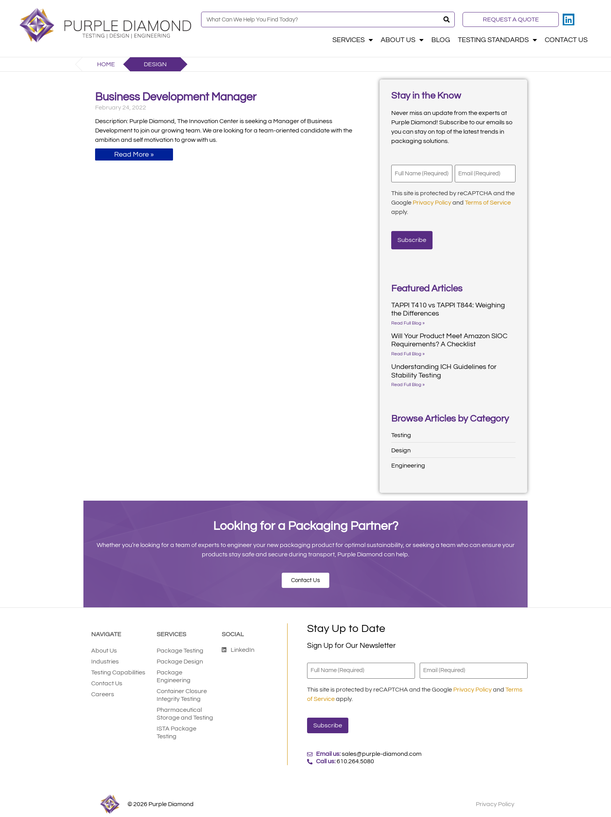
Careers (102, 689)
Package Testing (180, 646)
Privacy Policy (432, 201)
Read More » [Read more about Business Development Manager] (134, 154)
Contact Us (566, 40)
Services (352, 40)
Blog (440, 40)
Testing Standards (497, 40)
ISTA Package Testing (176, 728)
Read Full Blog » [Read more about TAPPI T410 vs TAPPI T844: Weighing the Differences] (408, 318)
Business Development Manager (175, 97)
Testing (401, 430)
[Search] (446, 19)
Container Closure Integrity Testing (182, 690)
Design (401, 446)
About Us (402, 40)
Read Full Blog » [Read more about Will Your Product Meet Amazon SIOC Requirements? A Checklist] (408, 349)
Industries (105, 657)
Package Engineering (174, 672)
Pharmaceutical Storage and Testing (185, 709)
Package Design (180, 657)
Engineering (408, 461)
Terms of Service (488, 201)
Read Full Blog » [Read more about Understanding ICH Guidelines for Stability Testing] (408, 380)
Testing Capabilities (118, 668)
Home (106, 64)
